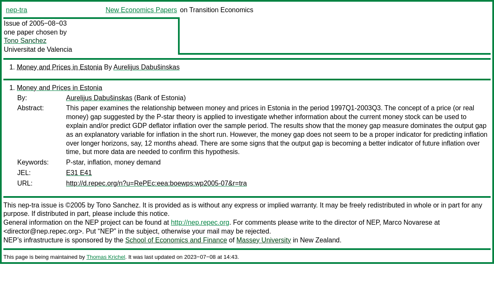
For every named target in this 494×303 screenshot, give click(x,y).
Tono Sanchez (25, 40)
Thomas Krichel (105, 257)
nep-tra (16, 9)
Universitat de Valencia (38, 49)
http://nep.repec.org (200, 222)
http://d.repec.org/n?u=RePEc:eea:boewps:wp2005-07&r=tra (156, 183)
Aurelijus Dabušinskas (146, 67)
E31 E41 (79, 172)
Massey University (263, 240)
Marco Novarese (407, 222)
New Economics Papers (141, 9)
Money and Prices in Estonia (59, 67)
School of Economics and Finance (176, 240)
